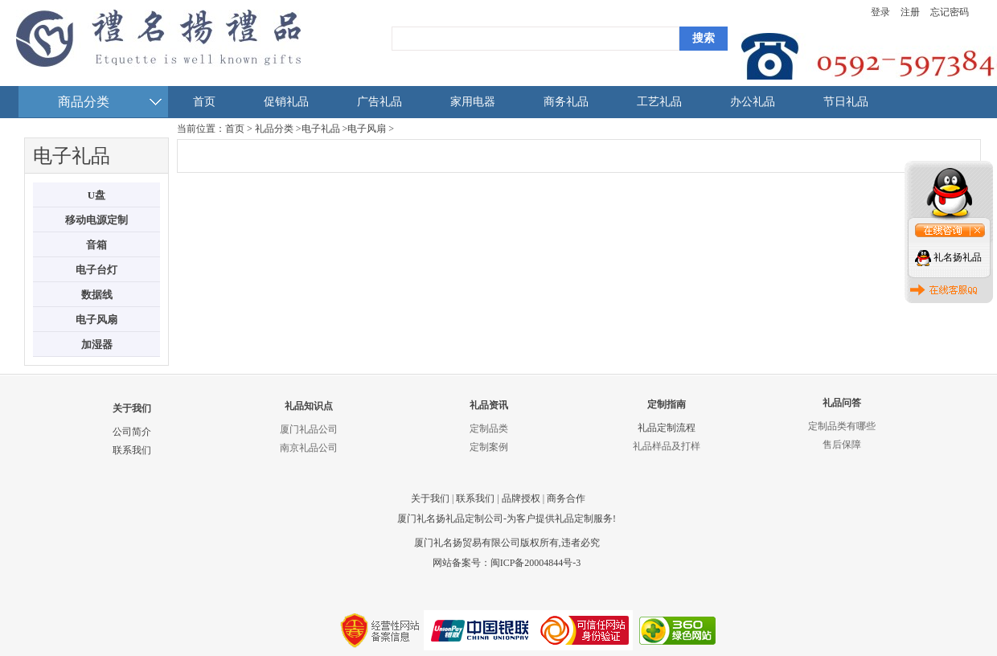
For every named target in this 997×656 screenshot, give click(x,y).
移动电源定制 (96, 220)
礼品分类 (274, 128)
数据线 (97, 295)
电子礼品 (321, 128)
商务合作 (566, 498)
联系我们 (132, 450)
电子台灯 (96, 270)
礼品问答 (842, 402)
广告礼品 (379, 102)
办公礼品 (752, 102)
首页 (204, 102)
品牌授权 (521, 498)
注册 (910, 12)
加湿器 (97, 344)
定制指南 (666, 404)
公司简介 (132, 431)
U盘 (96, 195)
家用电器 (472, 102)
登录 (880, 12)
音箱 (96, 245)
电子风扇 (96, 320)
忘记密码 (949, 12)
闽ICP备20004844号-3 (535, 562)
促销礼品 (286, 102)
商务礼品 (566, 102)
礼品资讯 (489, 405)
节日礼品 (845, 102)
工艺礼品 (659, 102)
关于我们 (132, 408)
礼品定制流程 (666, 427)
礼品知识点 (309, 406)
